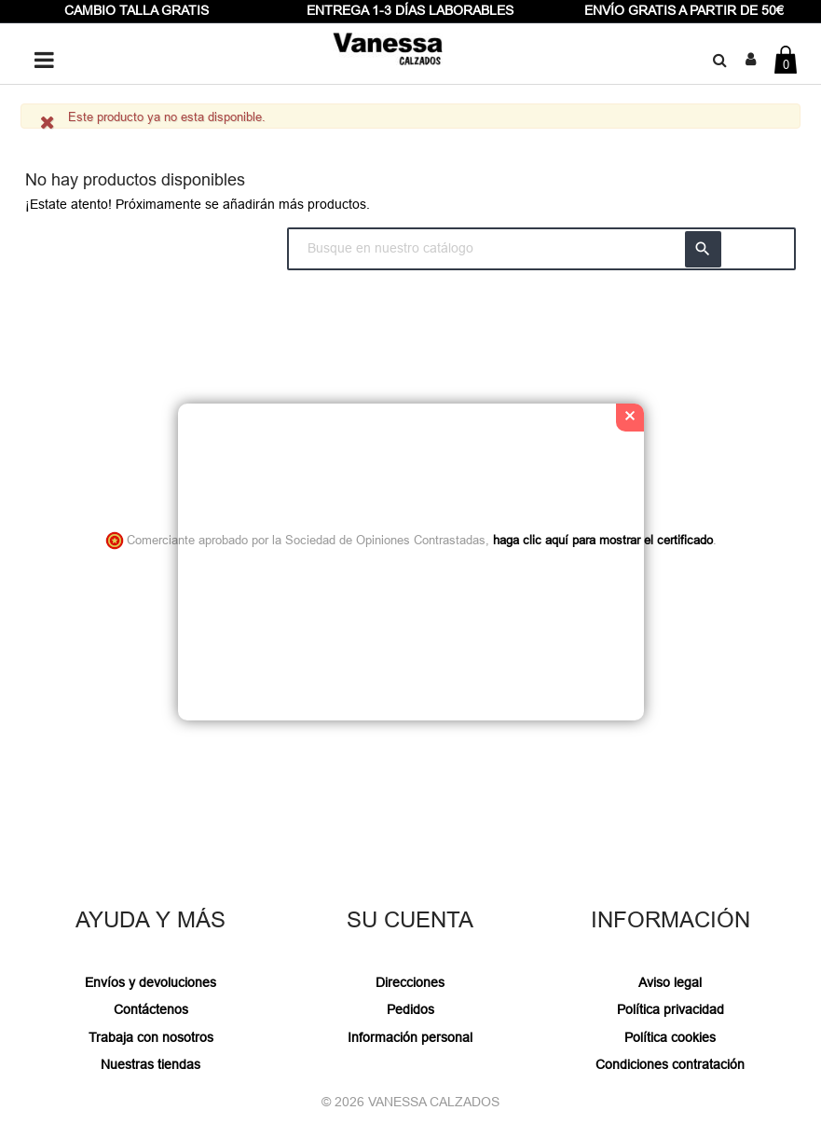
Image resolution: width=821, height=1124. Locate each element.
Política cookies (670, 1037)
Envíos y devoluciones (150, 982)
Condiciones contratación (670, 1064)
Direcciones (410, 982)
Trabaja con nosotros (151, 1037)
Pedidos (410, 1009)
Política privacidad (670, 1009)
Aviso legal (670, 982)
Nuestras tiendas (150, 1064)
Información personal (410, 1037)
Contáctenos (151, 1009)
